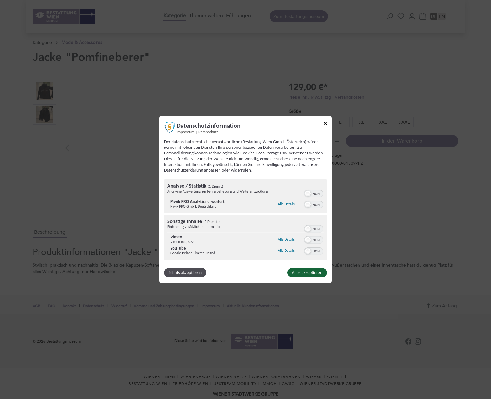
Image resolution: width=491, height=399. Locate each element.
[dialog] (245, 199)
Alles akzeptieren (307, 272)
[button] (308, 193)
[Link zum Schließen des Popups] (325, 124)
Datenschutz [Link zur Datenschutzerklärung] (208, 131)
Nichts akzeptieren (185, 272)
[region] (245, 220)
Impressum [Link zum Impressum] (185, 131)
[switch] (313, 193)
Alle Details (286, 204)
